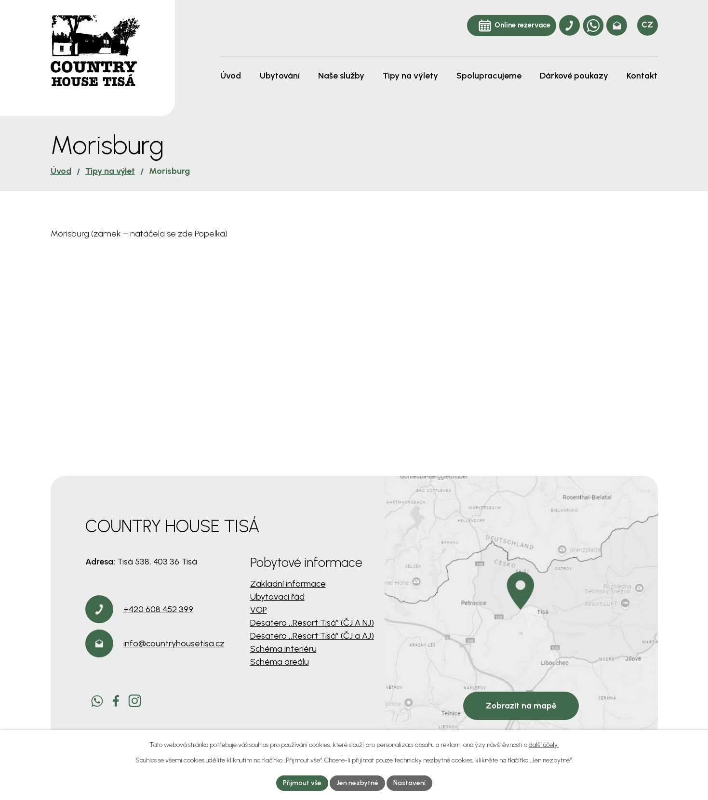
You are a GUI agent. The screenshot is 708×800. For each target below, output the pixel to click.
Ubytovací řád (277, 596)
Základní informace (288, 583)
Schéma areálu (279, 661)
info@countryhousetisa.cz (174, 643)
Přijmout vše (302, 783)
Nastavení (409, 783)
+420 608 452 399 (158, 609)
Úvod (61, 171)
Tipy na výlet (110, 171)
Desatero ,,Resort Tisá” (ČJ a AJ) (312, 635)
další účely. (544, 745)
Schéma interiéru (283, 648)
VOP (258, 609)
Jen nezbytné (357, 783)
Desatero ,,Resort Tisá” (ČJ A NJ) (312, 622)
